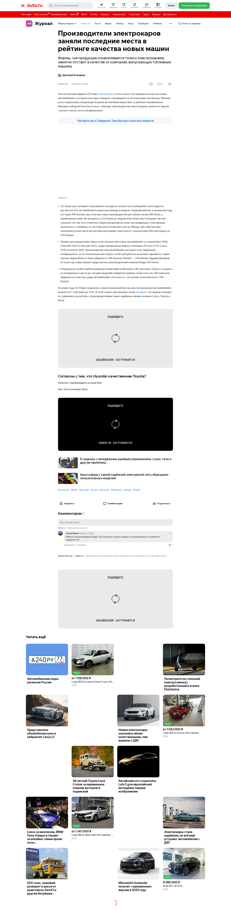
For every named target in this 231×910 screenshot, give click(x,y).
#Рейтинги (116, 490)
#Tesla (136, 490)
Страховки (134, 14)
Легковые (26, 14)
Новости (85, 23)
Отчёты (94, 14)
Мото (84, 14)
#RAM (74, 490)
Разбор (120, 23)
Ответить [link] (81, 545)
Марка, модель (67, 23)
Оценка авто (119, 14)
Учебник (157, 23)
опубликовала (106, 93)
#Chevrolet (63, 490)
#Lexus (94, 490)
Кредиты (105, 14)
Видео (108, 23)
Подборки (143, 23)
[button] (102, 5)
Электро (74, 14)
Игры (130, 23)
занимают (142, 291)
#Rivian (128, 490)
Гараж (146, 14)
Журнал (156, 14)
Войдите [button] (62, 528)
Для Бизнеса (169, 14)
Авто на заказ (42, 14)
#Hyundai (84, 490)
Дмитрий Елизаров (71, 75)
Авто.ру (35, 5)
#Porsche (104, 490)
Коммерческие (59, 14)
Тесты (98, 23)
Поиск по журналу (189, 23)
